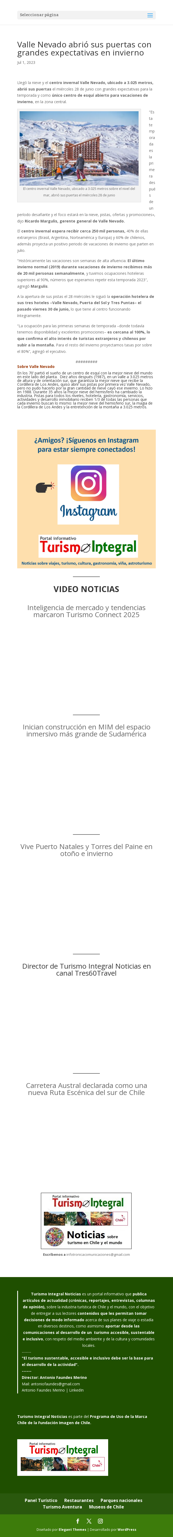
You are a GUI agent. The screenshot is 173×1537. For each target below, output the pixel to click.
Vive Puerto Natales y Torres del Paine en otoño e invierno (86, 849)
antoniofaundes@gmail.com (55, 1383)
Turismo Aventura (62, 1507)
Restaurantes (79, 1500)
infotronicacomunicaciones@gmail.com (98, 1254)
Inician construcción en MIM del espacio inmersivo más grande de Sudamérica (86, 730)
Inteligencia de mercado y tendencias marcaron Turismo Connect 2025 (86, 611)
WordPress (127, 1529)
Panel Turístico (41, 1500)
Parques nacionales (121, 1500)
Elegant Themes (72, 1529)
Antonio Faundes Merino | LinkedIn (53, 1390)
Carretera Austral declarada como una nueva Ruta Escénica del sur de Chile (86, 1088)
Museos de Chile (106, 1507)
